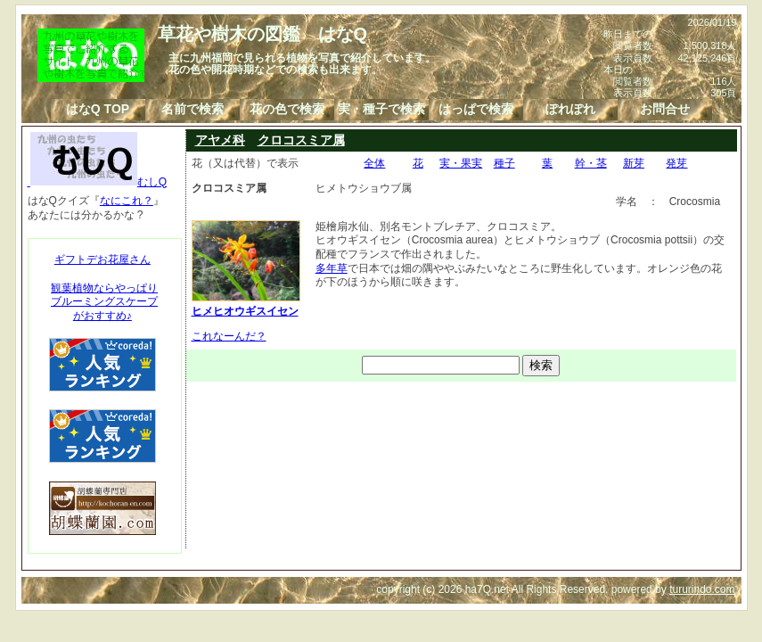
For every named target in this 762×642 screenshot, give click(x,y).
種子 (504, 163)
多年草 (331, 268)
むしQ (98, 182)
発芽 (676, 163)
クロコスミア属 (301, 140)
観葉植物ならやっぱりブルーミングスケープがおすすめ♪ (104, 302)
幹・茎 (591, 163)
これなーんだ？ (229, 336)
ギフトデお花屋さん (102, 259)
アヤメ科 (220, 140)
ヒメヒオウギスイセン (246, 305)
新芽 (633, 163)
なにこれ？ (126, 200)
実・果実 (460, 163)
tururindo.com (701, 589)
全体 (374, 163)
